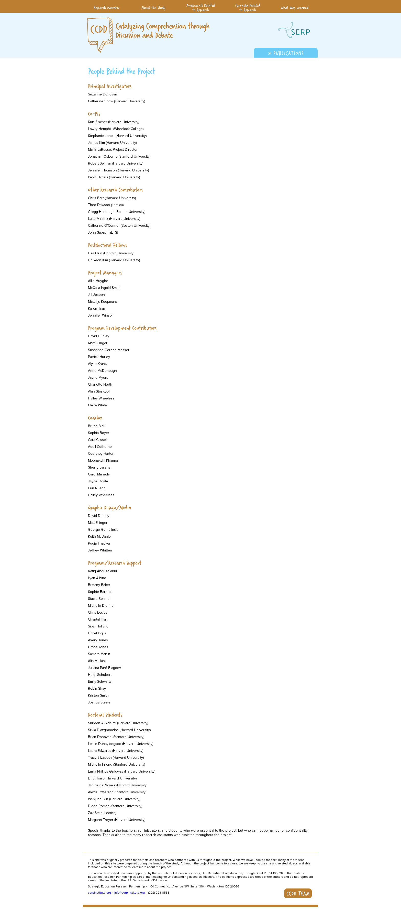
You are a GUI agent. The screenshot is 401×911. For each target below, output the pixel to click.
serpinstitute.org (99, 892)
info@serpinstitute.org (129, 892)
